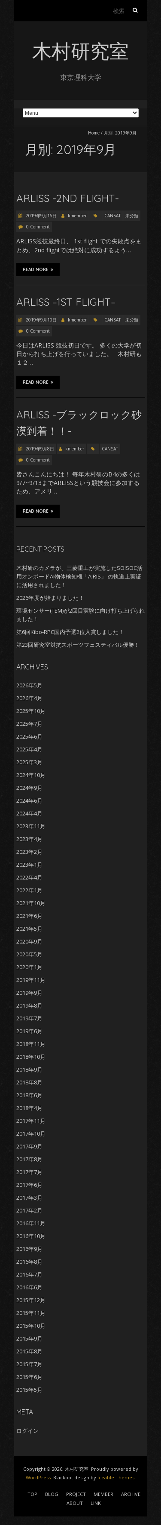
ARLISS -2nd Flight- (67, 198)
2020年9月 (29, 941)
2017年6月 (29, 1185)
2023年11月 (31, 826)
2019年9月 (29, 992)
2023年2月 (29, 852)
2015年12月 (31, 1300)
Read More (38, 269)
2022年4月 (29, 877)
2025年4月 (29, 749)
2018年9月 (29, 1069)
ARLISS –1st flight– (65, 301)
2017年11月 (31, 1121)
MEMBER (103, 1494)
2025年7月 (29, 723)
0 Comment (38, 227)
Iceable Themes (115, 1477)
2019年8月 (29, 1005)
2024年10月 (31, 775)
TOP (32, 1494)
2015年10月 (31, 1325)
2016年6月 (29, 1287)
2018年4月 (29, 1108)
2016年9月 (29, 1249)
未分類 (131, 216)
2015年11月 (31, 1313)
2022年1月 (29, 890)
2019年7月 (29, 1018)
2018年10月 (31, 1056)
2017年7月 (29, 1172)
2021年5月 (29, 928)
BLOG (51, 1494)
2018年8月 (29, 1082)
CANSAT (112, 216)
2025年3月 (29, 762)
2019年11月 (31, 980)
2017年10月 (31, 1133)
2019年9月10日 (40, 320)
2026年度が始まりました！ (50, 598)
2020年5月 (29, 954)
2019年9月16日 (40, 216)
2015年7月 (29, 1364)
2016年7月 (29, 1274)
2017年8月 (29, 1159)
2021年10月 (31, 903)
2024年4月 (29, 813)
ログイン (27, 1430)
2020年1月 (29, 967)
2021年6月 (29, 916)
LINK (96, 1503)
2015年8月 (29, 1351)
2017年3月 (29, 1197)
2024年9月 (29, 788)
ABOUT (75, 1503)
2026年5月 (29, 685)
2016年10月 (31, 1236)
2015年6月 (29, 1377)
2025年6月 (29, 736)
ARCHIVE (130, 1494)
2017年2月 (29, 1210)
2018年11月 (31, 1044)
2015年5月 (29, 1390)
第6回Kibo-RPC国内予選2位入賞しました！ (70, 632)
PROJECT (76, 1494)
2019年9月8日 (39, 449)
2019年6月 (29, 1031)
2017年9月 (29, 1146)
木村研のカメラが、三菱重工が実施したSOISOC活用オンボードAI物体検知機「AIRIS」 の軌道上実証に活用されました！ (79, 576)
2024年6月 (29, 800)
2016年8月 (29, 1261)
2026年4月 (29, 698)
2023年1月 (29, 864)
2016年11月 (31, 1223)
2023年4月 (29, 839)
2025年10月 (31, 711)
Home (94, 133)
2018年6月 (29, 1095)
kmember (77, 216)
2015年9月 (29, 1338)
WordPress (38, 1477)
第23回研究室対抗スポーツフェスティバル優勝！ (78, 645)
